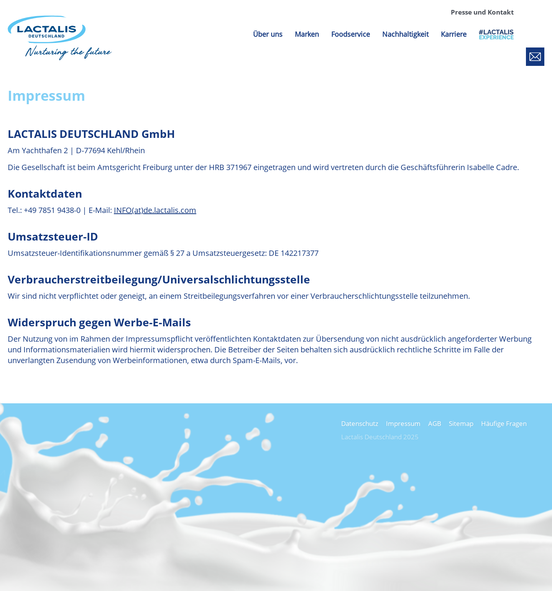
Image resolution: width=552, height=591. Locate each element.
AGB (434, 423)
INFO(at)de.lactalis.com (155, 210)
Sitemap (461, 423)
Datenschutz (359, 423)
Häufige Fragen (504, 423)
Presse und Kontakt (482, 12)
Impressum (403, 423)
